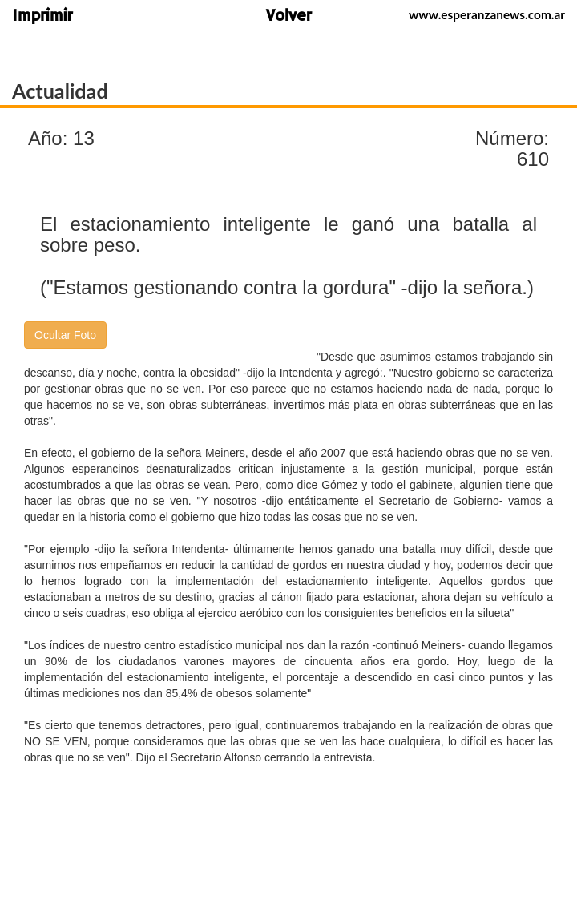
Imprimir (42, 17)
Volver (289, 17)
